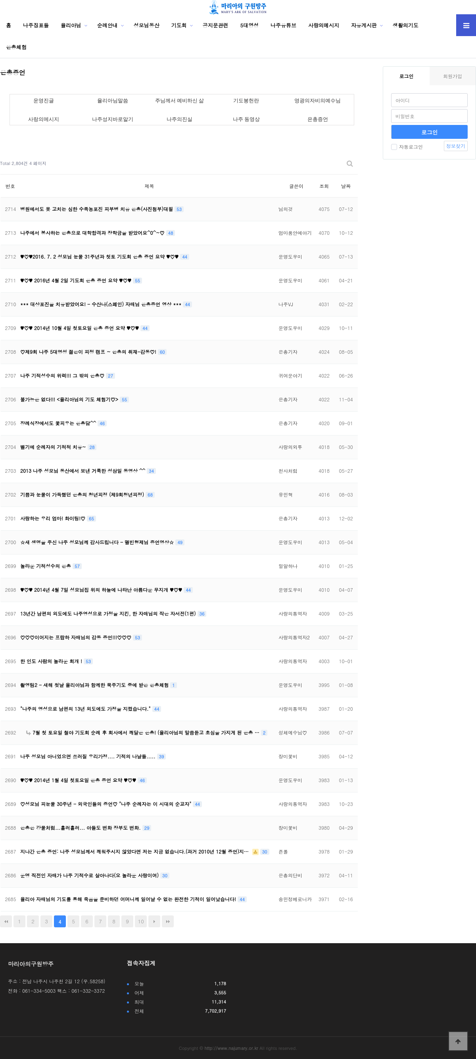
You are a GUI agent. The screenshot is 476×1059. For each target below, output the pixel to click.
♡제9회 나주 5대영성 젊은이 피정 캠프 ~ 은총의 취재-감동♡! (89, 351)
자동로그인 (407, 146)
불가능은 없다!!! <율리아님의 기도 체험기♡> (70, 399)
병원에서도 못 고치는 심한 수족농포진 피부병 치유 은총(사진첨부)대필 (97, 208)
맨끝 (168, 921)
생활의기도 (405, 25)
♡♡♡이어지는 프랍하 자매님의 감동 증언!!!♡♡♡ (76, 637)
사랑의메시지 (323, 25)
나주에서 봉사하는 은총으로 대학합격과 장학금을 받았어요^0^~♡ (93, 232)
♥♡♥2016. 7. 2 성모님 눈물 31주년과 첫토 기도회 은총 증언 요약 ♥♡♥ (100, 256)
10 (141, 921)
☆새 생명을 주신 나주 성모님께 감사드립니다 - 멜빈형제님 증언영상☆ (97, 542)
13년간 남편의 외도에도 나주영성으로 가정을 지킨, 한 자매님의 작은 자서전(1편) (109, 613)
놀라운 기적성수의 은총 (46, 565)
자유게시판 (364, 25)
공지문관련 (215, 25)
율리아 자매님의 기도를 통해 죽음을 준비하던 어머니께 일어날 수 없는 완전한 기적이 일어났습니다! (129, 899)
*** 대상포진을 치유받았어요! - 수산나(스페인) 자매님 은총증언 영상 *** (101, 304)
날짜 (346, 185)
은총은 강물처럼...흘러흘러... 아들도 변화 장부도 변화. (81, 827)
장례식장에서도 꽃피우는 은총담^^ (59, 423)
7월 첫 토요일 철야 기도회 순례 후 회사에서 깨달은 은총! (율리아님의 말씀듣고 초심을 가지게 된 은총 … (143, 732)
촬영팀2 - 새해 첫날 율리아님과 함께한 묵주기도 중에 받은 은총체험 (95, 684)
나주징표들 (36, 25)
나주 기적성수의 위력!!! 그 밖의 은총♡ (63, 375)
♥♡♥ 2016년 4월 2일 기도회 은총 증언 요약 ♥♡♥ (76, 280)
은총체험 (16, 47)
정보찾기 (455, 145)
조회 (324, 185)
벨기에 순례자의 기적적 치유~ (54, 446)
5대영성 (249, 25)
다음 (154, 921)
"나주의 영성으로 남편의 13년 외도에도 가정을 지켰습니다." (86, 708)
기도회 (179, 25)
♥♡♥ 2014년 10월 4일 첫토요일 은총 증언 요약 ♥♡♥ (80, 327)
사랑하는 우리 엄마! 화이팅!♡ (53, 518)
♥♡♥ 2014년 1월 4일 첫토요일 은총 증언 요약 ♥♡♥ (79, 780)
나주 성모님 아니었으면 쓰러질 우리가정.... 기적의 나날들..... (88, 756)
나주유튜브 (283, 25)
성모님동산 (146, 25)
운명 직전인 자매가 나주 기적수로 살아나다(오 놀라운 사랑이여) (90, 875)
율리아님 (71, 25)
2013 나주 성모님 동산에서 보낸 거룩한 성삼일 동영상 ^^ (83, 470)
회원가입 (452, 76)
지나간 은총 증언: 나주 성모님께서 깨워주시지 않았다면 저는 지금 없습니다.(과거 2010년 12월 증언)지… (135, 851)
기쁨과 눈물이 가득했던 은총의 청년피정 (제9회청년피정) (83, 494)
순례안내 (107, 25)
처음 (6, 921)
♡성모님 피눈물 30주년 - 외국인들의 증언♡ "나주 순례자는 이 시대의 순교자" (106, 803)
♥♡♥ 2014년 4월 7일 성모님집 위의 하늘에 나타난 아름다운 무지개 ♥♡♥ (102, 589)
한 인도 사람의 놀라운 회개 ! (52, 661)
